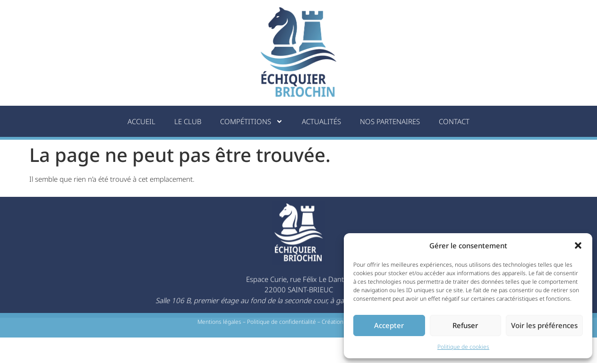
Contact (454, 121)
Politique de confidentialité (281, 323)
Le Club (187, 121)
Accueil (141, 121)
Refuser (465, 325)
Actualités (321, 121)
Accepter (389, 325)
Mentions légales (219, 323)
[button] (578, 245)
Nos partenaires (390, 121)
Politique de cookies (463, 347)
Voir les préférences (544, 325)
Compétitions (251, 121)
